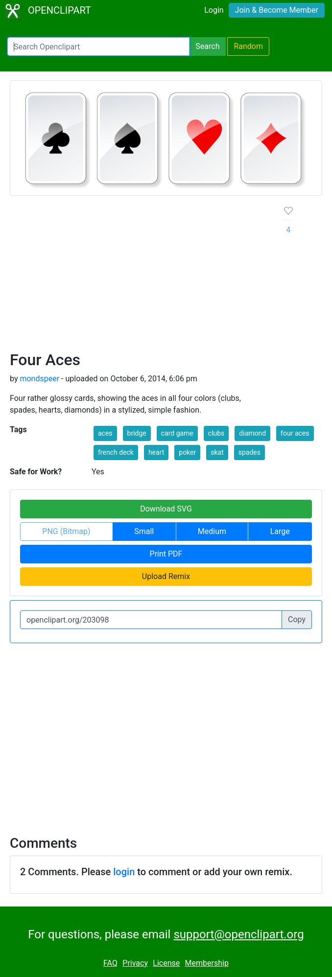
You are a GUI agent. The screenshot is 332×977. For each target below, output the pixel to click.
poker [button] (187, 452)
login (124, 872)
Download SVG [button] (166, 508)
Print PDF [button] (166, 553)
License (166, 963)
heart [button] (156, 452)
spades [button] (249, 452)
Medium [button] (212, 531)
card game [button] (177, 433)
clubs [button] (216, 433)
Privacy (135, 963)
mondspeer (39, 378)
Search (207, 46)
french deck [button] (116, 452)
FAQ (110, 963)
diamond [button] (252, 433)
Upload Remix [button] (166, 576)
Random (248, 46)
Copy (297, 619)
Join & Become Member (276, 10)
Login (213, 10)
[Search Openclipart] (98, 46)
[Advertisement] (139, 277)
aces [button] (105, 433)
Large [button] (280, 531)
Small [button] (144, 531)
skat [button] (217, 452)
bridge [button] (136, 433)
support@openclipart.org (238, 934)
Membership (207, 963)
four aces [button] (295, 433)
